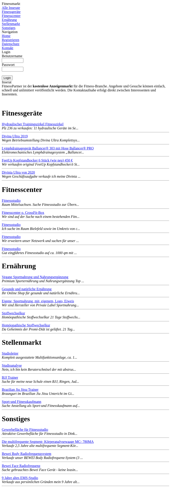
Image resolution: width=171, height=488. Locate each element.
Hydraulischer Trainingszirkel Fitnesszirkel (32, 124)
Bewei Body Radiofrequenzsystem (26, 454)
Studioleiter (10, 353)
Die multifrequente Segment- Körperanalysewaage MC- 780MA (48, 442)
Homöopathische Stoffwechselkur (26, 325)
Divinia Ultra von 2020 (18, 172)
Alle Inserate (11, 8)
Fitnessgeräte (11, 12)
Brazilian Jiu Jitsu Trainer (20, 389)
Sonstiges (8, 28)
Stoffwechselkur (13, 313)
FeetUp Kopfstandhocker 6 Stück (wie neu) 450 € (37, 160)
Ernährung (9, 20)
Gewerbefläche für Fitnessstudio (25, 429)
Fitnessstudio (11, 200)
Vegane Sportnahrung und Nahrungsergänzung (35, 277)
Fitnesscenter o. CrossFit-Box (23, 213)
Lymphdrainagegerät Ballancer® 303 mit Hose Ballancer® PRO (48, 148)
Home (6, 36)
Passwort (8, 65)
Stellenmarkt (11, 24)
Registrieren (10, 40)
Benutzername (12, 56)
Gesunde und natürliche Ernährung (26, 289)
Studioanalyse (12, 365)
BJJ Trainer (10, 377)
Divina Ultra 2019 (15, 136)
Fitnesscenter (11, 16)
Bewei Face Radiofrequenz (21, 466)
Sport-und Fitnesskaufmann (21, 402)
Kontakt (7, 48)
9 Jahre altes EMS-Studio (20, 478)
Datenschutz (10, 44)
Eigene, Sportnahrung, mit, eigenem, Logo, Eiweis (38, 301)
